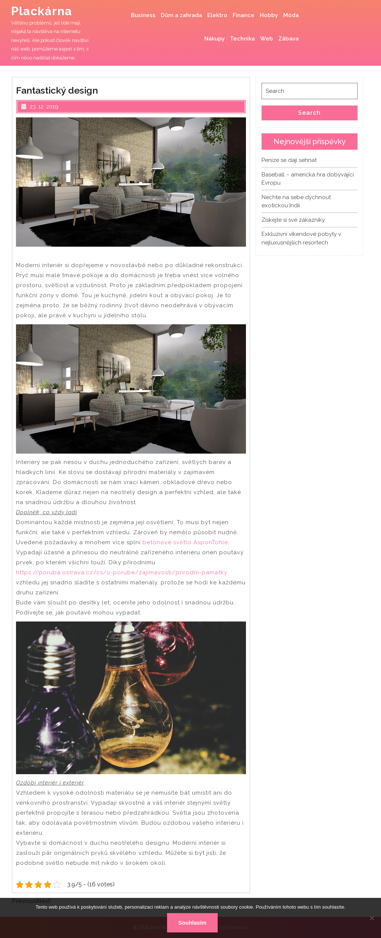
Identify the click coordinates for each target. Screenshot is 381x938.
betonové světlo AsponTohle (185, 542)
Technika (242, 38)
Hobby (269, 15)
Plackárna (41, 11)
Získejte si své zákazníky (293, 220)
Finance (243, 15)
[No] (371, 918)
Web (266, 38)
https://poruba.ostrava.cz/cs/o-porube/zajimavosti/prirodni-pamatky (121, 572)
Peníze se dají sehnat (289, 160)
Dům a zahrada (181, 15)
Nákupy (214, 38)
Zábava (288, 38)
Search (309, 112)
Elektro (217, 15)
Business (143, 15)
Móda (291, 15)
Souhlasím (192, 922)
